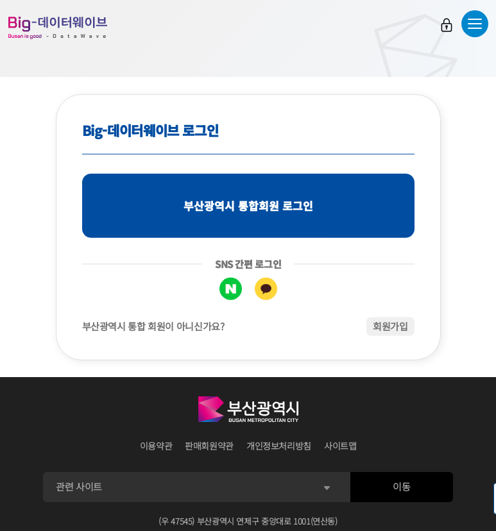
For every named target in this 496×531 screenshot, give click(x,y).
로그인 (446, 25)
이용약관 (156, 445)
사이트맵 (340, 445)
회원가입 (390, 326)
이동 (401, 486)
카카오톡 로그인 (266, 289)
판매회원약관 (209, 445)
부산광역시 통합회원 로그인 (248, 206)
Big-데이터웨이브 (58, 28)
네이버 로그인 (230, 289)
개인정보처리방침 (278, 445)
